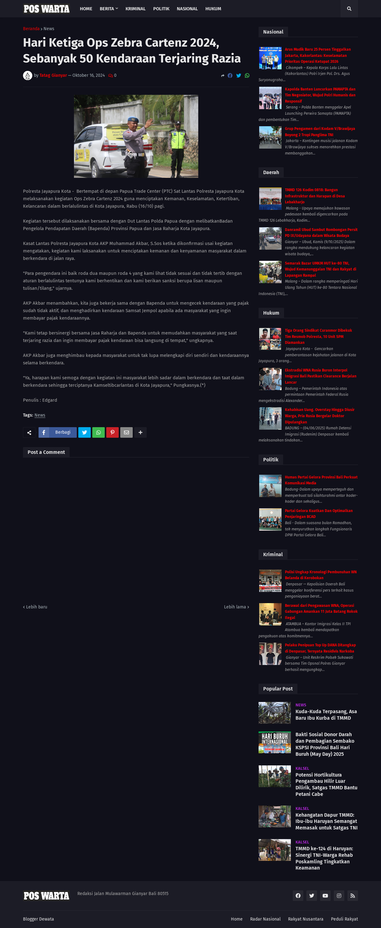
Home (237, 919)
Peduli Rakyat (344, 919)
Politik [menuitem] (161, 9)
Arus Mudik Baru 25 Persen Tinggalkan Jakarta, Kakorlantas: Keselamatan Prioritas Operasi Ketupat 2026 (318, 55)
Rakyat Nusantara (306, 919)
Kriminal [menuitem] (136, 9)
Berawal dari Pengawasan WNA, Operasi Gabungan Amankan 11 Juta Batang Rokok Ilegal (321, 611)
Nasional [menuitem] (187, 9)
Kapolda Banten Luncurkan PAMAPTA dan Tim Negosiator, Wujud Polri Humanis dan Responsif (320, 95)
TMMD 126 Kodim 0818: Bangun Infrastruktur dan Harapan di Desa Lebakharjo (315, 196)
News (49, 29)
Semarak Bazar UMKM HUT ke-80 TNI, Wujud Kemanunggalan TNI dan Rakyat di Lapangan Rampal (320, 269)
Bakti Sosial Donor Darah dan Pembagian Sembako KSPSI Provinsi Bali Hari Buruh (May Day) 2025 (325, 744)
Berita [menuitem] (107, 9)
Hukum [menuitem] (213, 9)
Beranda (31, 29)
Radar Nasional (265, 919)
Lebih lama (235, 607)
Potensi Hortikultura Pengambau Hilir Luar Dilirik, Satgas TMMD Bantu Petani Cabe (326, 784)
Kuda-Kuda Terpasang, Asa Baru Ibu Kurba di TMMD (326, 715)
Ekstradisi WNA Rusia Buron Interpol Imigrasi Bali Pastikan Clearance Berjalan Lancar (320, 376)
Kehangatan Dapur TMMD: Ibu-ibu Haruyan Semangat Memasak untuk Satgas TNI (327, 821)
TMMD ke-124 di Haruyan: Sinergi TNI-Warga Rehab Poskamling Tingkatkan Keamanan (324, 858)
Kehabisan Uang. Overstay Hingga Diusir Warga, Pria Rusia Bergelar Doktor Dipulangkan (320, 416)
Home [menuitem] (86, 9)
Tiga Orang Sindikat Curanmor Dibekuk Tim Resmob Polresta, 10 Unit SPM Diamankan (318, 336)
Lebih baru (36, 607)
